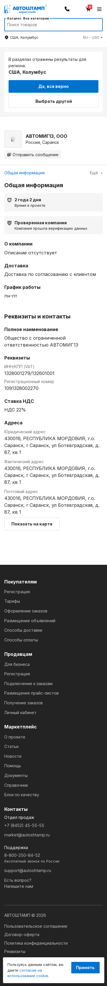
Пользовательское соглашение (35, 926)
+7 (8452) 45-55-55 (24, 825)
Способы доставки (23, 630)
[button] (93, 37)
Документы (16, 775)
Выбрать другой (53, 101)
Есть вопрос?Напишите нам (18, 883)
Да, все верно (53, 86)
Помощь (12, 765)
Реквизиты (14, 951)
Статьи (11, 746)
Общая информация (24, 172)
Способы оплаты (21, 639)
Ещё (96, 172)
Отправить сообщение (32, 154)
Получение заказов (23, 702)
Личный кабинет (20, 712)
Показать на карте (32, 523)
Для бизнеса (17, 664)
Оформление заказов (25, 610)
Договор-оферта (21, 934)
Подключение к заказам (28, 683)
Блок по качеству (21, 794)
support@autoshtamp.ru (27, 870)
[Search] (48, 25)
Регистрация (17, 591)
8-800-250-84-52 (53, 858)
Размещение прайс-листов (31, 693)
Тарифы (12, 601)
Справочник (16, 785)
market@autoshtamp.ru (27, 834)
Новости (12, 756)
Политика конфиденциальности (36, 943)
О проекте (14, 736)
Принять (85, 967)
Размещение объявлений (29, 620)
